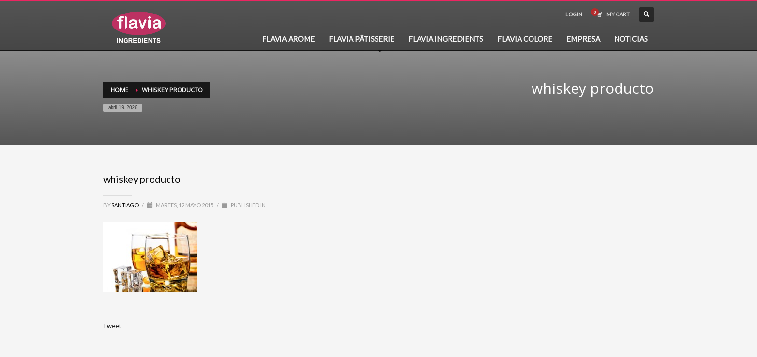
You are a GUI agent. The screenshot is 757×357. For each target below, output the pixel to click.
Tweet (112, 325)
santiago (126, 205)
